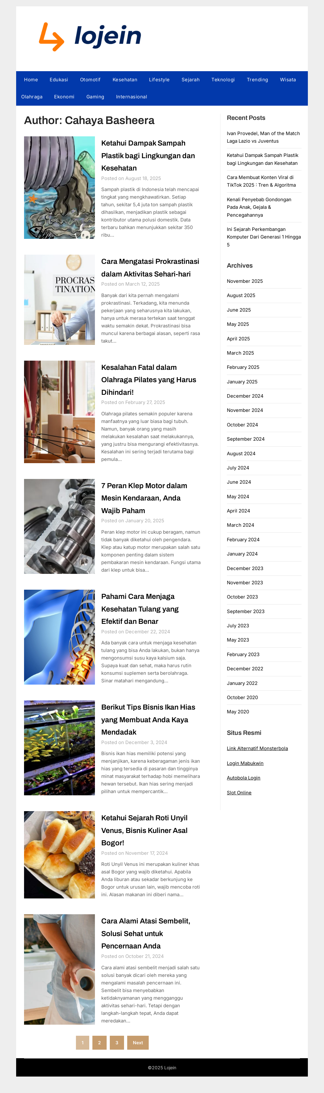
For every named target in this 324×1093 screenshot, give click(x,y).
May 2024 (238, 497)
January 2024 (242, 554)
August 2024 (241, 453)
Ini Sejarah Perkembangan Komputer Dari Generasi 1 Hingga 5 (264, 237)
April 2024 (238, 511)
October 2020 (242, 697)
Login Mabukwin (245, 763)
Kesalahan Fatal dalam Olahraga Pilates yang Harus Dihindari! (143, 393)
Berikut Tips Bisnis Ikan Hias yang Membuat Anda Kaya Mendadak (148, 734)
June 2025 (239, 310)
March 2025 (240, 353)
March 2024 (240, 525)
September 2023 (246, 611)
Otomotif (90, 80)
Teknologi (223, 80)
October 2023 (242, 597)
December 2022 (245, 669)
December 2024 (245, 396)
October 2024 (242, 425)
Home (31, 80)
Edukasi (59, 80)
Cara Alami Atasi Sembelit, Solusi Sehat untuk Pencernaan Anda (151, 949)
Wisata (288, 80)
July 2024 (238, 468)
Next (138, 1058)
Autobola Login (243, 778)
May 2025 (238, 324)
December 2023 (245, 568)
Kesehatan (125, 80)
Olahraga (31, 97)
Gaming (95, 97)
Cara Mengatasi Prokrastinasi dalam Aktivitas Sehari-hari (139, 274)
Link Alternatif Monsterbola (257, 748)
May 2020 (238, 712)
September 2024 (246, 439)
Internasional (131, 97)
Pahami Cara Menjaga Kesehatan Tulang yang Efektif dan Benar (144, 623)
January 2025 (242, 382)
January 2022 (242, 683)
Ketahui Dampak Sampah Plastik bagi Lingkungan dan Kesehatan (148, 155)
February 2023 (243, 654)
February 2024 (243, 540)
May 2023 (238, 640)
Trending (257, 80)
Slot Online (239, 793)
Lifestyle (159, 80)
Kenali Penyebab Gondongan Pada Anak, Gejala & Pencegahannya (259, 207)
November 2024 (245, 410)
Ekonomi (64, 97)
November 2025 (245, 281)
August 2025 (241, 295)
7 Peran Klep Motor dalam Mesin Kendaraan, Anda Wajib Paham (149, 512)
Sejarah (191, 80)
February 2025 (243, 367)
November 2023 (245, 583)
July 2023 (238, 626)
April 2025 (238, 339)
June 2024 (239, 482)
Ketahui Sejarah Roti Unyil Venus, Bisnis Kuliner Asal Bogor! (150, 846)
